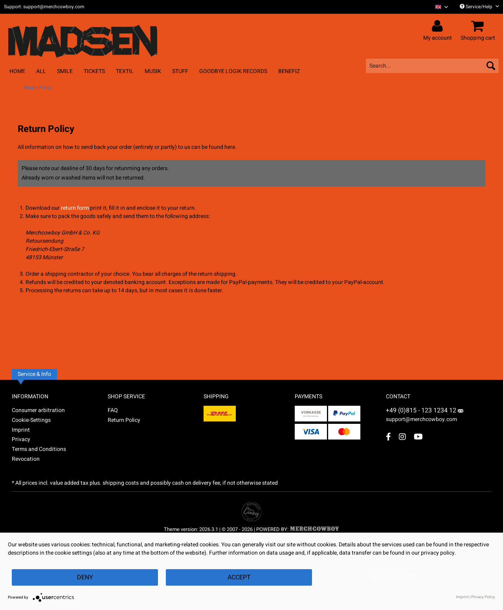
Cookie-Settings (31, 420)
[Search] (491, 65)
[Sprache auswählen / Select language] (441, 7)
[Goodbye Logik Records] (233, 71)
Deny (85, 577)
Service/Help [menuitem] (479, 6)
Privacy (21, 439)
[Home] (17, 71)
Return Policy (124, 420)
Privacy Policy (393, 577)
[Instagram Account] (402, 436)
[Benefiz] (289, 71)
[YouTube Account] (418, 436)
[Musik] (153, 71)
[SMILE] (64, 71)
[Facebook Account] (388, 436)
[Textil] (124, 71)
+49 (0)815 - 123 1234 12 (422, 410)
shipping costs (121, 483)
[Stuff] (180, 71)
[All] (41, 71)
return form (75, 208)
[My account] (439, 26)
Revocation (26, 459)
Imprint (21, 430)
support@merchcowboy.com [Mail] (424, 416)
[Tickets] (94, 71)
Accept (239, 577)
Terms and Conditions (39, 449)
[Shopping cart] (479, 26)
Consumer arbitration (38, 410)
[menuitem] (439, 7)
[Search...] (432, 65)
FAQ (113, 410)
